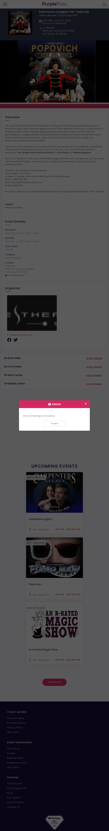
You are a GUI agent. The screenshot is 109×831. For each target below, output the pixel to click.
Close (54, 423)
